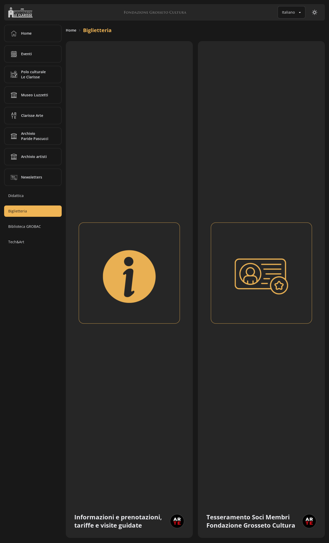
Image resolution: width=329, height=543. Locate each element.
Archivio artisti (28, 157)
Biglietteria (97, 30)
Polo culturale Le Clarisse (27, 74)
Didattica (16, 195)
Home (71, 30)
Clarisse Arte (26, 115)
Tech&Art (16, 241)
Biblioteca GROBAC (24, 226)
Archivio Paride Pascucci (28, 136)
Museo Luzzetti (28, 95)
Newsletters (25, 177)
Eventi (20, 54)
